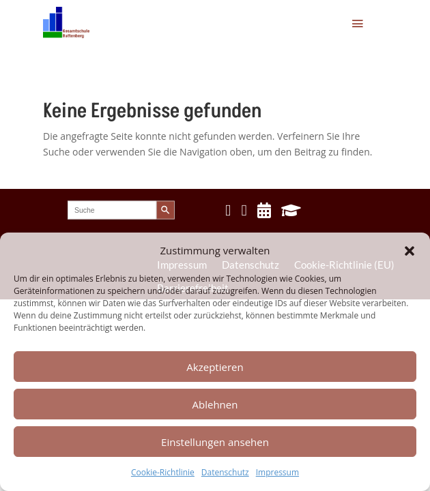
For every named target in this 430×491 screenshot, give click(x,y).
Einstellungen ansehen (215, 442)
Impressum (277, 472)
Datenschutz (225, 472)
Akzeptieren (214, 367)
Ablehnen (215, 404)
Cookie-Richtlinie (163, 472)
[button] (409, 251)
